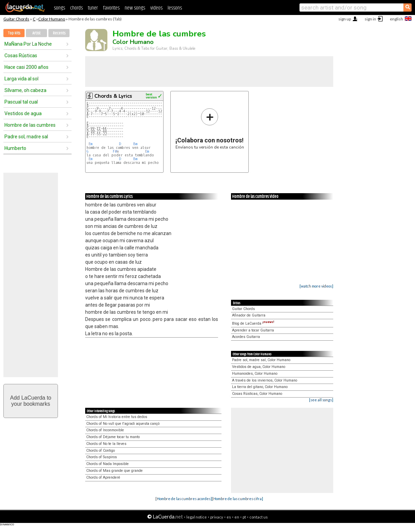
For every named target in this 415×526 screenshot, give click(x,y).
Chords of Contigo (100, 450)
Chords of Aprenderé (103, 477)
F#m (116, 151)
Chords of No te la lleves (106, 444)
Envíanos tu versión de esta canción (209, 128)
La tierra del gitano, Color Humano (260, 387)
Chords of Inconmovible (105, 430)
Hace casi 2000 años (26, 67)
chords (76, 8)
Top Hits (14, 33)
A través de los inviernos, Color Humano (264, 380)
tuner (93, 8)
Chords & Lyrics (113, 96)
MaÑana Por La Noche (28, 44)
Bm (135, 144)
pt (244, 517)
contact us (258, 517)
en (236, 517)
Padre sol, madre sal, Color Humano (261, 360)
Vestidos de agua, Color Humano (258, 367)
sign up (344, 18)
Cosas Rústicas (20, 55)
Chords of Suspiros (101, 457)
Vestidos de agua (23, 113)
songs (59, 8)
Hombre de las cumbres (30, 125)
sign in (370, 18)
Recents (59, 33)
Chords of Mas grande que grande (114, 470)
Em (90, 144)
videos (156, 8)
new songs (135, 8)
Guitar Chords (16, 18)
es (229, 517)
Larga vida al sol (21, 78)
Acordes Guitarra (246, 337)
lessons (175, 8)
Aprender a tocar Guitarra (253, 330)
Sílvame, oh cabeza (25, 90)
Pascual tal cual (21, 102)
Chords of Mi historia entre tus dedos (116, 417)
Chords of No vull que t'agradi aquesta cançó (122, 423)
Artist (36, 33)
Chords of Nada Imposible (107, 464)
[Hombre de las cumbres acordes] (183, 498)
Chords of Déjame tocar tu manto (113, 437)
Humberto (15, 148)
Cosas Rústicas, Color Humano (257, 393)
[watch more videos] (316, 286)
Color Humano (51, 18)
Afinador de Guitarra (248, 315)
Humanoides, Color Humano (254, 373)
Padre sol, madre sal (26, 136)
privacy (216, 517)
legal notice (196, 517)
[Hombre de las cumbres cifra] (237, 498)
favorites (111, 8)
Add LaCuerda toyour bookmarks (30, 401)
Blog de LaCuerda (253, 323)
